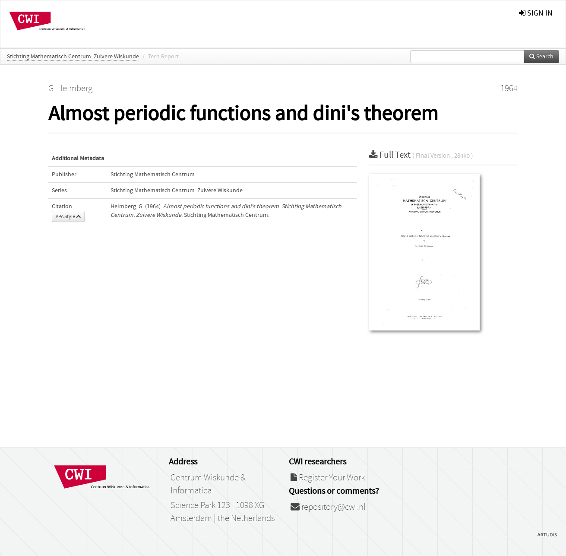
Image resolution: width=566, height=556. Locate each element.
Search (541, 56)
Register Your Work (328, 478)
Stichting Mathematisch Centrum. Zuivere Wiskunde (73, 56)
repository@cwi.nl (328, 507)
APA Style (68, 216)
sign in (536, 13)
